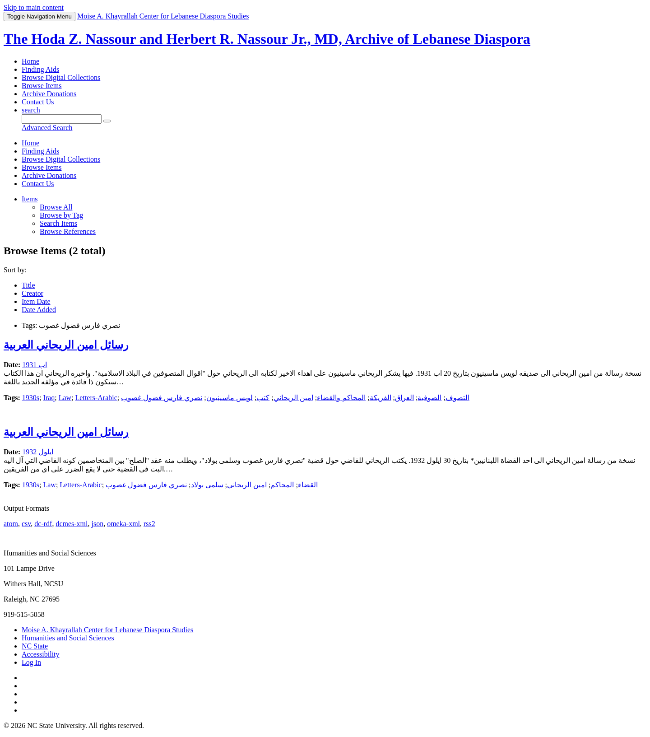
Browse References (68, 231)
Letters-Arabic (96, 397)
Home (30, 61)
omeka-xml (123, 523)
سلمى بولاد (207, 485)
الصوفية (429, 397)
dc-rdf (43, 523)
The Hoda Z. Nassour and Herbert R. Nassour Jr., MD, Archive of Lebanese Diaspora (267, 39)
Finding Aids (40, 69)
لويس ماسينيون (229, 397)
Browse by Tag (61, 215)
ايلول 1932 (37, 452)
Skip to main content (34, 7)
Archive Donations (49, 94)
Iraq (49, 397)
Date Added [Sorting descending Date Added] (39, 309)
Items (30, 199)
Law (65, 397)
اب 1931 (34, 364)
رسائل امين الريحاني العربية (66, 345)
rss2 (149, 523)
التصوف (457, 397)
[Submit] (107, 121)
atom (11, 523)
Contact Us (38, 102)
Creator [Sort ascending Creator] (32, 293)
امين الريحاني (293, 397)
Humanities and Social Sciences (68, 638)
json (97, 523)
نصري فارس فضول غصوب (161, 397)
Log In (31, 662)
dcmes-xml (72, 523)
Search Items (58, 223)
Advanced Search (47, 127)
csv (26, 523)
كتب (262, 397)
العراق (404, 397)
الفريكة (380, 397)
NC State (35, 646)
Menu (39, 16)
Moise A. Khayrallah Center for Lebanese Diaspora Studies (107, 630)
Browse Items (41, 85)
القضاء (308, 485)
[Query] (62, 119)
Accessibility (41, 654)
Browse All (56, 207)
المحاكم (282, 485)
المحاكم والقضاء (341, 397)
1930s (30, 397)
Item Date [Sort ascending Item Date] (36, 301)
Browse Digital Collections (61, 77)
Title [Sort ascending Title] (28, 285)
